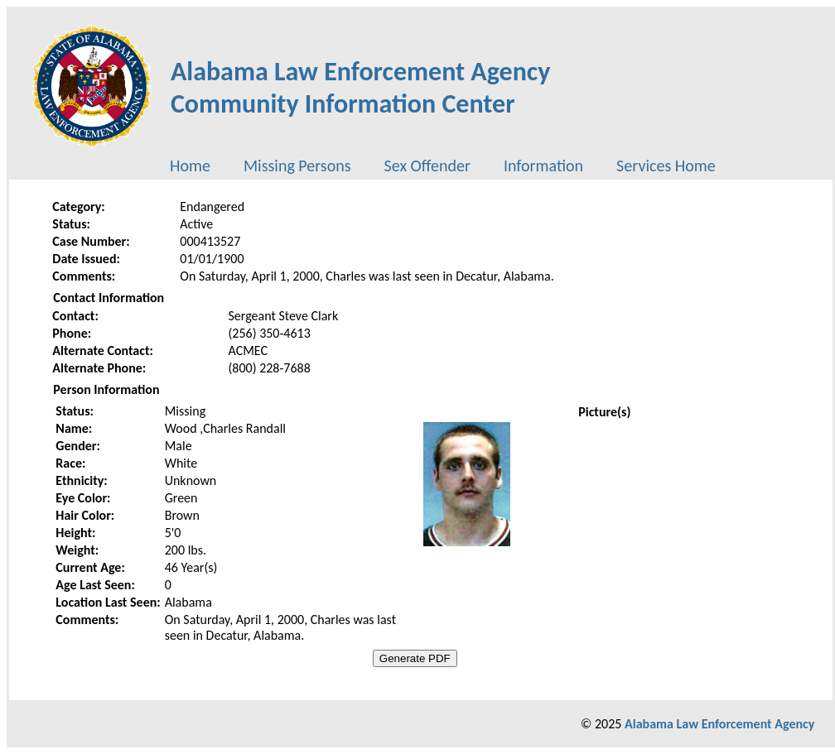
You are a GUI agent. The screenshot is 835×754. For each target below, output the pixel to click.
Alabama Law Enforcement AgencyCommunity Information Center (361, 87)
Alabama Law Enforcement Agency (719, 724)
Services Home (666, 165)
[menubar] (442, 165)
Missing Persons (297, 165)
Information (543, 165)
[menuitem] (190, 165)
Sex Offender (427, 165)
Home (190, 165)
